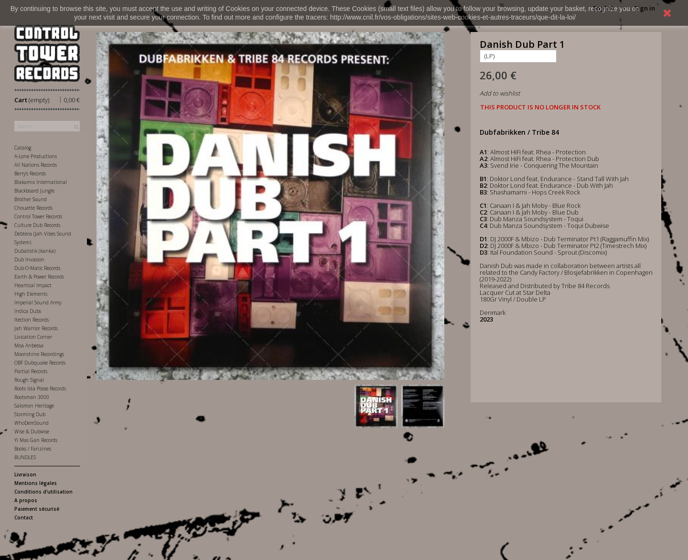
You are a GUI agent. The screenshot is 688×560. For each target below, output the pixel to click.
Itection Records (31, 319)
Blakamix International (40, 182)
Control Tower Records (38, 216)
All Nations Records (35, 165)
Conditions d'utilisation (43, 491)
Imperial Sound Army (38, 302)
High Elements (30, 294)
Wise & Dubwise (31, 431)
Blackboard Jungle (34, 190)
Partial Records (30, 371)
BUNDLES (25, 457)
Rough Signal (29, 380)
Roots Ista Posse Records (40, 388)
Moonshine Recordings (39, 354)
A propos (25, 500)
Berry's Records (30, 173)
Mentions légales (35, 483)
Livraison (25, 474)
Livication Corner (33, 337)
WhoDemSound (31, 423)
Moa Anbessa (28, 345)
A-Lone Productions (35, 156)
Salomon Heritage (34, 405)
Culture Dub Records (37, 225)
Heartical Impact (33, 285)
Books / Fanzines (32, 448)
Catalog (22, 147)
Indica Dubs (27, 311)
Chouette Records (33, 208)
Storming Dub (29, 414)
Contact (23, 517)
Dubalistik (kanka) (34, 251)
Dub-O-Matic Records (37, 268)
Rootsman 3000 (31, 397)
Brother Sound (30, 199)
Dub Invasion (29, 259)
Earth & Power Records (39, 276)
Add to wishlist (500, 93)
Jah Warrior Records (36, 328)
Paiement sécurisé (36, 509)
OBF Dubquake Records (39, 362)
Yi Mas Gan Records (35, 440)
